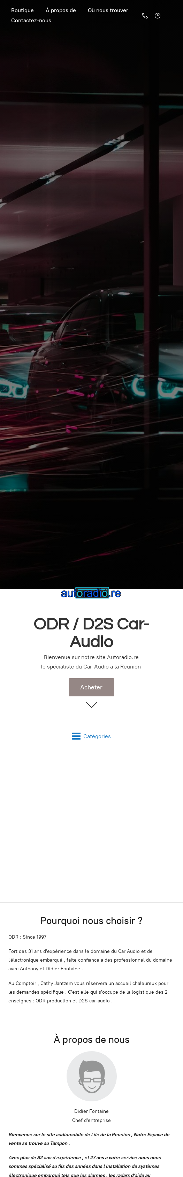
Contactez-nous (31, 20)
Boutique (22, 10)
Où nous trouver (108, 10)
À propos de (61, 10)
